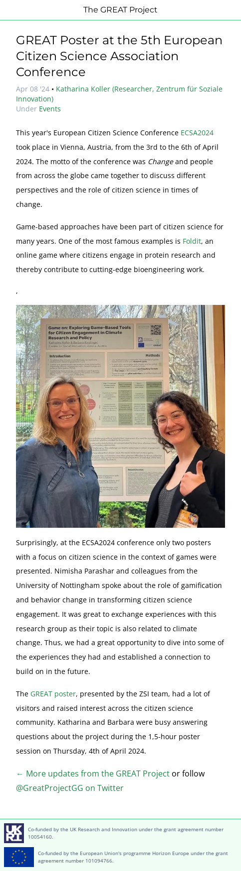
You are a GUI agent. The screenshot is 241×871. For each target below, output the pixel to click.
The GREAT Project (120, 9)
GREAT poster (53, 693)
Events (50, 108)
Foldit (192, 241)
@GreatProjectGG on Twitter (70, 787)
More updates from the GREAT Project (97, 773)
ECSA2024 (197, 132)
